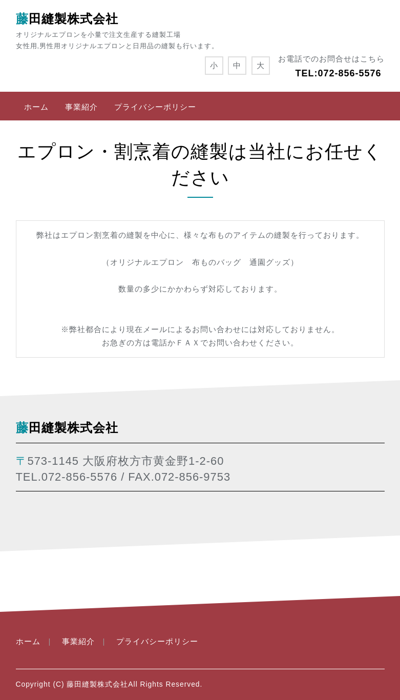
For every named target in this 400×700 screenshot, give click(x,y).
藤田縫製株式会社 (67, 19)
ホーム (36, 106)
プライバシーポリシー (155, 106)
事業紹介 (81, 106)
